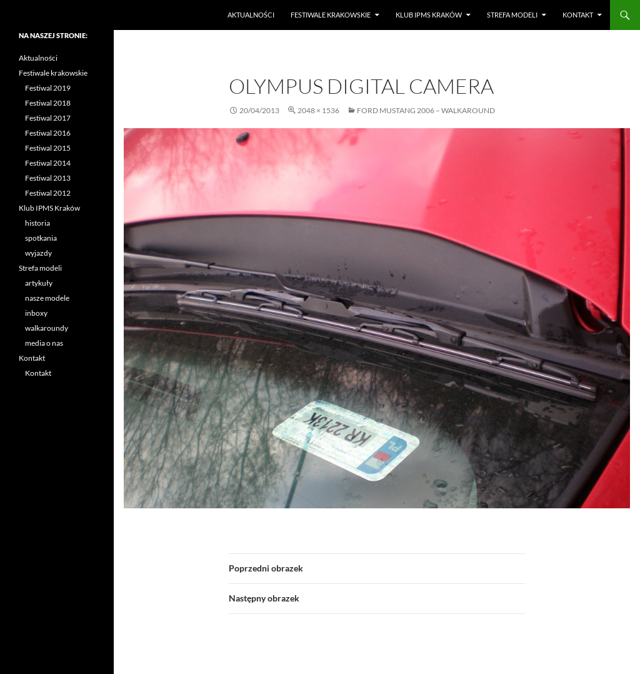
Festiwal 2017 (48, 118)
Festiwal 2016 (48, 133)
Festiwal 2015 (48, 148)
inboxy (36, 313)
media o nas (44, 343)
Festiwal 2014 (48, 163)
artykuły (38, 283)
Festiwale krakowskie (331, 15)
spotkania (41, 238)
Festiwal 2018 (48, 103)
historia (37, 223)
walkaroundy (46, 328)
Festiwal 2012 (48, 193)
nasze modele (47, 298)
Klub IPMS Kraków (429, 15)
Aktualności (251, 15)
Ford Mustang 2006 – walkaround (426, 110)
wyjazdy (38, 253)
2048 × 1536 (318, 110)
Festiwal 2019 (48, 88)
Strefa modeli (512, 15)
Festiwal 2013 (48, 178)
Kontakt (577, 15)
